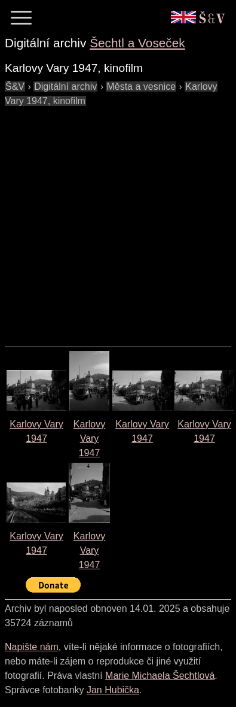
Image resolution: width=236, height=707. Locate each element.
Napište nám (32, 647)
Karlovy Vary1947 (89, 438)
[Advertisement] (112, 220)
